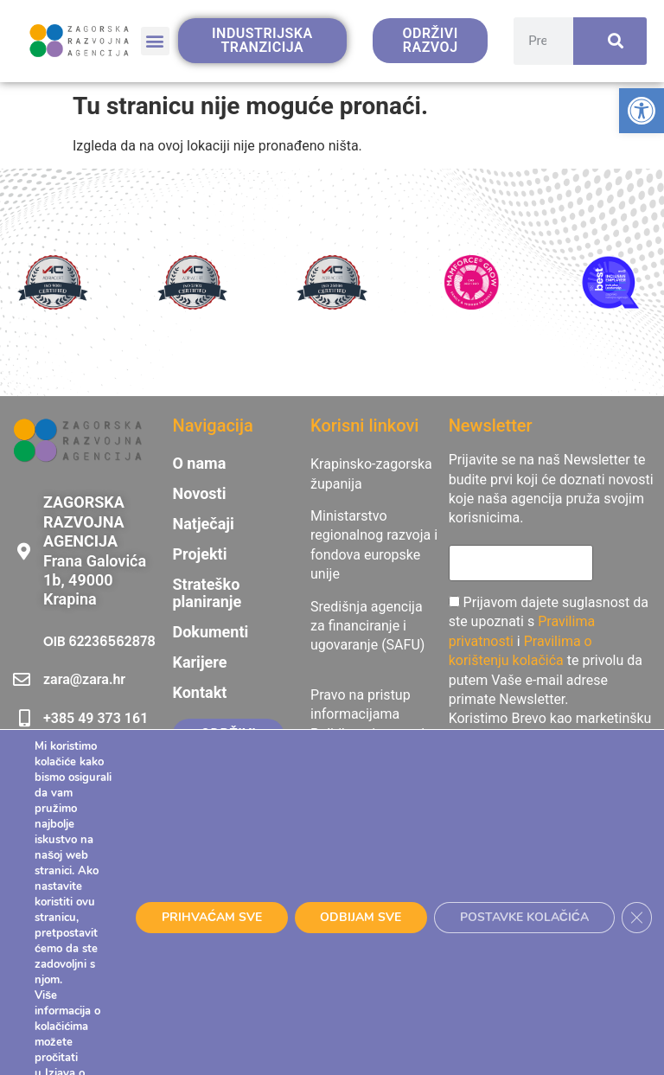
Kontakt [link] (199, 692)
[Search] (610, 41)
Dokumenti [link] (210, 632)
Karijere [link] (199, 662)
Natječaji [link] (202, 524)
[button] (155, 41)
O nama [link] (199, 463)
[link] (641, 110)
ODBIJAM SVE (360, 917)
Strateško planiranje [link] (206, 593)
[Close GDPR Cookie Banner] (638, 917)
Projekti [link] (199, 554)
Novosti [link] (199, 493)
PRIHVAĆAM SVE (211, 917)
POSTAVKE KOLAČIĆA (524, 917)
